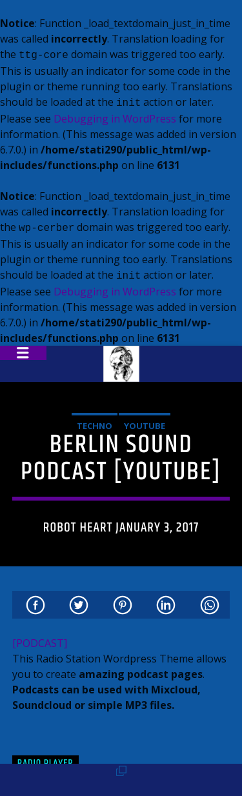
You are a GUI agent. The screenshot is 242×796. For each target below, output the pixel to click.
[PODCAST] (39, 638)
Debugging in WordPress (115, 116)
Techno (94, 420)
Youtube (144, 420)
